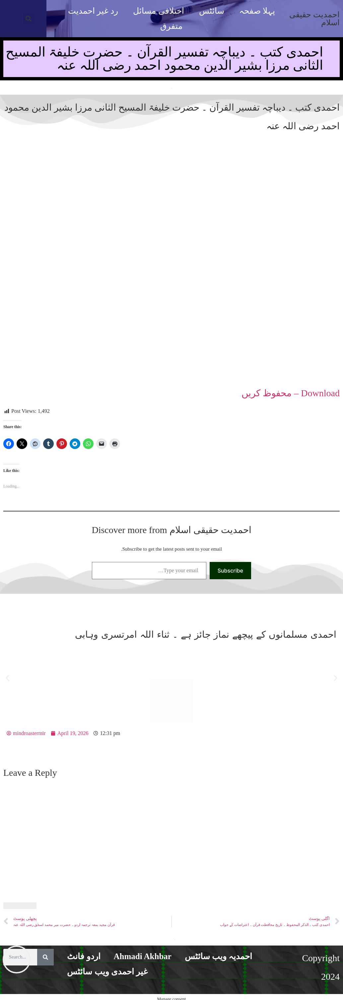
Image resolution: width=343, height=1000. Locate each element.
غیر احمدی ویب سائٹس (107, 971)
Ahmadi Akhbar (143, 956)
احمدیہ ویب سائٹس (218, 956)
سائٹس (211, 10)
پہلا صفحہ (257, 10)
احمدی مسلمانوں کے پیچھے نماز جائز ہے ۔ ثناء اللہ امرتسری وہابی (205, 634)
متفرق (171, 26)
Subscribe (230, 570)
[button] (28, 18)
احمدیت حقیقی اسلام (314, 18)
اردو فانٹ (83, 956)
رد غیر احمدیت (93, 10)
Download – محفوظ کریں (290, 393)
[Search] (45, 957)
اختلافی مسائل (158, 10)
